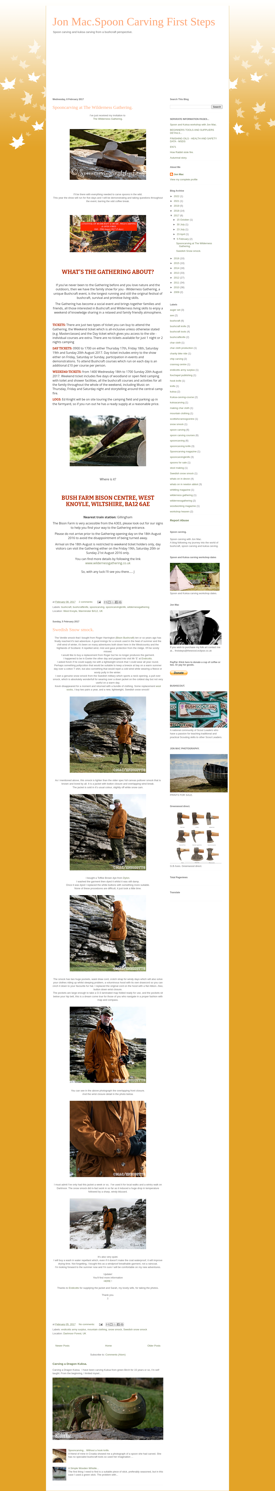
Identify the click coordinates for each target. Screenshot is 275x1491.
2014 (177, 268)
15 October (183, 219)
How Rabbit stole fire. (182, 152)
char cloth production (181, 348)
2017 (177, 215)
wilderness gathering (181, 495)
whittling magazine (180, 489)
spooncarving (97, 607)
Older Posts (153, 1345)
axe (172, 315)
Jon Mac (179, 174)
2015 (177, 263)
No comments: (87, 1324)
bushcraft (66, 607)
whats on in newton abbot (184, 484)
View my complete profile (183, 179)
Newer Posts (62, 1345)
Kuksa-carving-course (182, 397)
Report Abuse (179, 520)
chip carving (176, 358)
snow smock (115, 1329)
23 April (181, 234)
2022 (177, 196)
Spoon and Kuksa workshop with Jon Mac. (193, 124)
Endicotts (147, 658)
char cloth (175, 342)
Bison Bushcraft (125, 637)
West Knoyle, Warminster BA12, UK (83, 611)
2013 (177, 272)
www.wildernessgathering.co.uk (107, 563)
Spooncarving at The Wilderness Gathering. (93, 107)
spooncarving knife (180, 446)
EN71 (173, 146)
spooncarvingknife (116, 607)
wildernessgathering (138, 607)
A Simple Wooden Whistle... (83, 1468)
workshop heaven (179, 511)
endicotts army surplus (73, 1329)
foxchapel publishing (181, 375)
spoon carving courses (182, 435)
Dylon (126, 877)
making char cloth (179, 408)
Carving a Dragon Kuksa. (70, 1363)
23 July (181, 229)
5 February (183, 239)
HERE (107, 1281)
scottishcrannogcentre (182, 418)
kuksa (173, 391)
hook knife (175, 380)
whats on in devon (180, 478)
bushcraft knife (178, 326)
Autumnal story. (178, 157)
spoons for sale (178, 462)
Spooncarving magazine (183, 451)
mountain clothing (97, 1329)
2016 (177, 258)
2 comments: (86, 601)
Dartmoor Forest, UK (74, 1333)
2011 (177, 282)
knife (172, 386)
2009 (177, 292)
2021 (177, 201)
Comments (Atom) (115, 1354)
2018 (177, 210)
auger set (175, 309)
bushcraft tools (178, 331)
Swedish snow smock (135, 1329)
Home (108, 1345)
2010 (177, 287)
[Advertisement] (137, 65)
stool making (177, 467)
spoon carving (177, 429)
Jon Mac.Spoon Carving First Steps (134, 21)
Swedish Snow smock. (73, 629)
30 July (181, 224)
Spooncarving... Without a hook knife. (88, 1450)
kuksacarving (177, 402)
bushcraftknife (80, 607)
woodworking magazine (183, 506)
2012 (177, 277)
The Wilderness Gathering (107, 118)
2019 (177, 205)
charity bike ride (178, 353)
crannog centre (178, 364)
